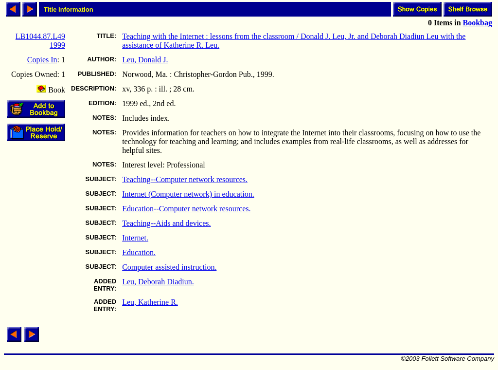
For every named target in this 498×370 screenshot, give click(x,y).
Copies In (42, 60)
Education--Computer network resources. (186, 208)
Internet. (135, 238)
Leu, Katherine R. (150, 302)
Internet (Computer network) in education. (188, 194)
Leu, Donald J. (145, 60)
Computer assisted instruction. (169, 267)
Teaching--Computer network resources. (185, 179)
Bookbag (477, 22)
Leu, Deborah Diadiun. (158, 282)
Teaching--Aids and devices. (166, 223)
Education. (139, 252)
